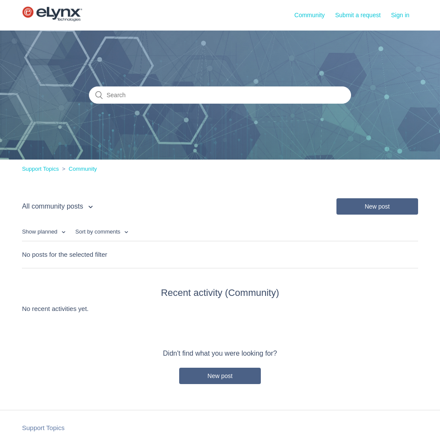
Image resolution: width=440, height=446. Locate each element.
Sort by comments (98, 231)
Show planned (40, 231)
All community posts (53, 206)
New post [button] (377, 206)
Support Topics (40, 169)
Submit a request (358, 15)
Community (309, 15)
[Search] (220, 95)
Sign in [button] (400, 15)
